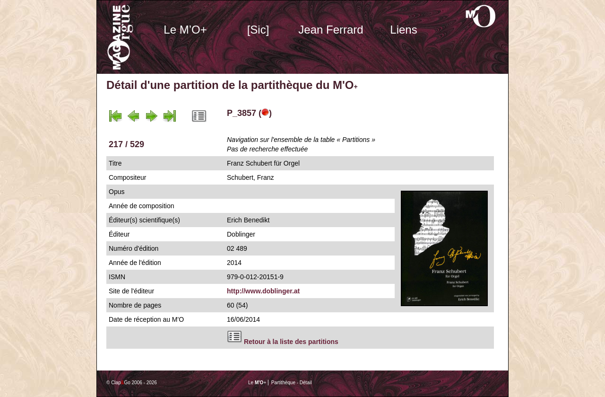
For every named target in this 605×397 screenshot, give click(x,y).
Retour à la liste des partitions (291, 341)
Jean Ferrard (330, 29)
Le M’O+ (185, 29)
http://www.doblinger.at (263, 291)
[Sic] (258, 29)
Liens (403, 29)
